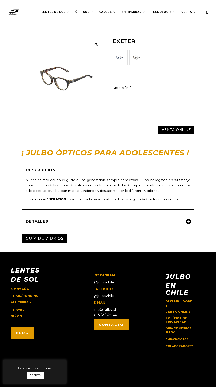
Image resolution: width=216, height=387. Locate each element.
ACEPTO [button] (35, 375)
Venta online (178, 311)
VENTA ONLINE (176, 130)
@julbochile (104, 282)
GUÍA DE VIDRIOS (44, 238)
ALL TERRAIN (21, 302)
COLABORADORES (180, 346)
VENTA (186, 12)
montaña (20, 289)
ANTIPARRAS (131, 12)
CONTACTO (111, 325)
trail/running (25, 296)
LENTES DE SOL (53, 12)
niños (16, 316)
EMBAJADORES (177, 339)
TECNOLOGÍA (161, 12)
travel (17, 310)
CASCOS (105, 12)
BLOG (22, 333)
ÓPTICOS (82, 12)
